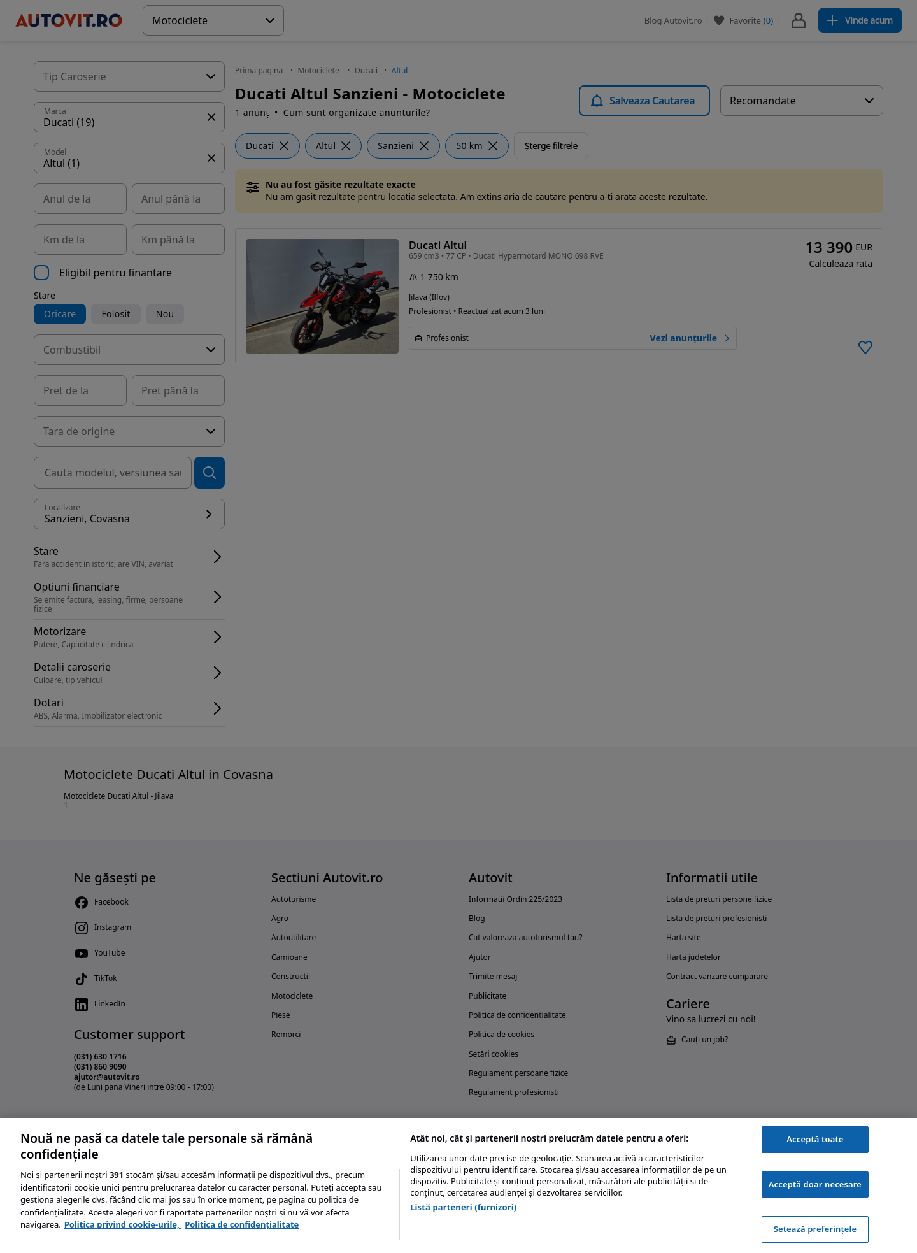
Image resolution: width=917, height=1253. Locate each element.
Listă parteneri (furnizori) (463, 1207)
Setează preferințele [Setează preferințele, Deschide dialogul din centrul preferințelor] (815, 1229)
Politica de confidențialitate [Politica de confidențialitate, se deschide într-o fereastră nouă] (242, 1224)
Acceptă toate (814, 1139)
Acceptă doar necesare (815, 1184)
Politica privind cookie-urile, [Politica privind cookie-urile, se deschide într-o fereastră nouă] (122, 1224)
